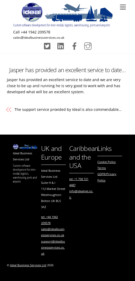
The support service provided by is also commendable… (68, 109)
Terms (101, 168)
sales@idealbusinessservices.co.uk (38, 37)
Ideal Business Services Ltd (28, 265)
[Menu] (123, 7)
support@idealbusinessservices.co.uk (53, 247)
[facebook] (75, 45)
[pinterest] (62, 45)
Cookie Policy (106, 162)
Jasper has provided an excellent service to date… (67, 70)
